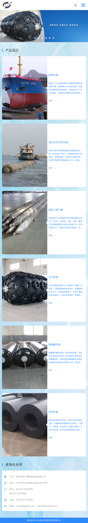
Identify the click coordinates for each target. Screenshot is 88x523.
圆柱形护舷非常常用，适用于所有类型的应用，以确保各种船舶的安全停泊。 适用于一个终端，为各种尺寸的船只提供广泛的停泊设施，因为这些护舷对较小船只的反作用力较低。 (66, 426)
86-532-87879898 (17, 493)
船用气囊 (53, 75)
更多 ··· (52, 101)
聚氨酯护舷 (55, 344)
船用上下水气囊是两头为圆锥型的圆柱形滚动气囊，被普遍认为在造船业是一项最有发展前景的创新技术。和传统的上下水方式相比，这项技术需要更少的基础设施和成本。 (65, 89)
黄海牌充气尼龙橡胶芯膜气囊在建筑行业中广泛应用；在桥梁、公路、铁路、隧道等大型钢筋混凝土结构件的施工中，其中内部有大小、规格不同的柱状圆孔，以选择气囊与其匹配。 (65, 224)
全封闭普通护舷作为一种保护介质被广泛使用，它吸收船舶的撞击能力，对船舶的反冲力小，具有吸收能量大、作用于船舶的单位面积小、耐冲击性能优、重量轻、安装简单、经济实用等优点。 (65, 291)
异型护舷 (53, 412)
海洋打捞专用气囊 (58, 142)
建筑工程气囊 (56, 209)
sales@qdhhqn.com (25, 506)
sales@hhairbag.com (47, 506)
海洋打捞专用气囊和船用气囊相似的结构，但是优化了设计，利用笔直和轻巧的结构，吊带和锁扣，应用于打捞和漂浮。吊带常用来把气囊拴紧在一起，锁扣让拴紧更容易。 (65, 156)
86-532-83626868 (24, 489)
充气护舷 (53, 277)
